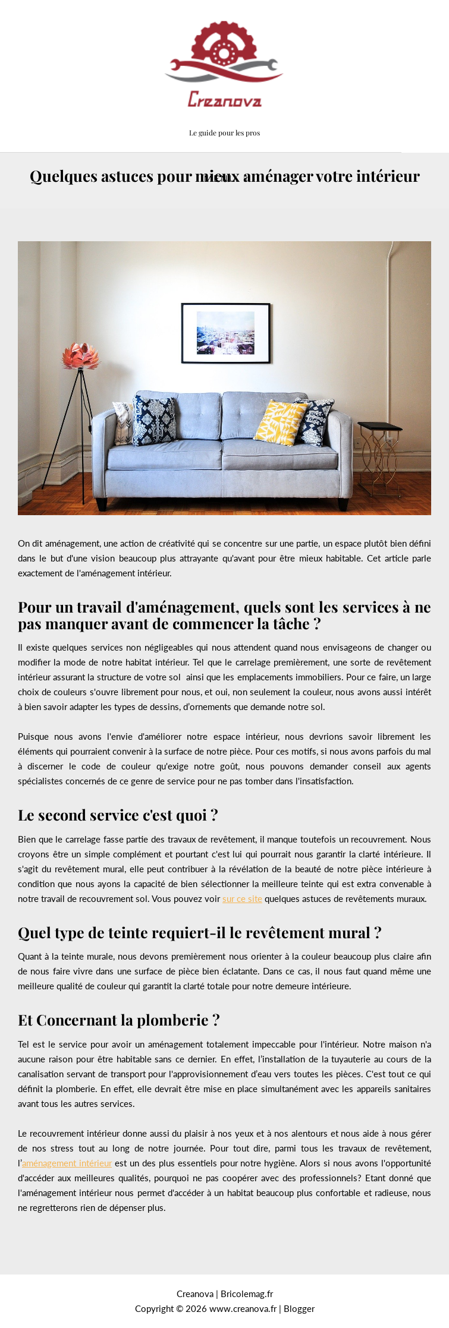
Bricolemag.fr (247, 1293)
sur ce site (242, 898)
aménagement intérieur (67, 1162)
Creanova (195, 1293)
